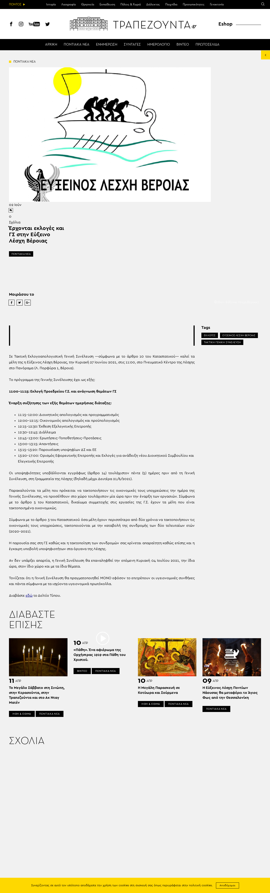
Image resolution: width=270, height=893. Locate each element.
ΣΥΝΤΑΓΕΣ (132, 44)
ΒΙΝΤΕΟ (182, 44)
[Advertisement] (101, 335)
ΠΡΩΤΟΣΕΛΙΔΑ (208, 44)
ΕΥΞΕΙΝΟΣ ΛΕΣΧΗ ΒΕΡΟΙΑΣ (238, 335)
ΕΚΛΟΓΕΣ (210, 335)
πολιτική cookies (200, 885)
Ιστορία (51, 4)
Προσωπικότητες (194, 4)
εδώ (29, 595)
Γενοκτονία (217, 4)
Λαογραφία (68, 4)
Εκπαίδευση (107, 4)
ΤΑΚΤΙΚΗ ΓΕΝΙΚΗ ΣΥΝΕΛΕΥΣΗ (222, 342)
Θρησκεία (87, 4)
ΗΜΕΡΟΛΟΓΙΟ (158, 44)
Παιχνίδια (171, 4)
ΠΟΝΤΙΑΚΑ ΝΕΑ (76, 44)
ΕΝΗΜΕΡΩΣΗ (106, 44)
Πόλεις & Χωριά (130, 4)
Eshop (225, 24)
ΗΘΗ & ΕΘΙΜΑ (22, 713)
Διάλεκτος (153, 4)
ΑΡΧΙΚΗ (51, 44)
